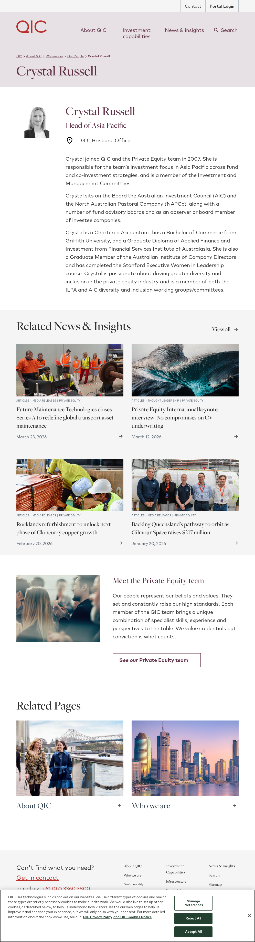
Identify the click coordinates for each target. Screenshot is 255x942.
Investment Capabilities (175, 868)
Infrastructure (176, 881)
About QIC (133, 865)
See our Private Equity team (153, 660)
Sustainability (134, 884)
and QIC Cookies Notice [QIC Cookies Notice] (132, 919)
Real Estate (174, 890)
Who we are (133, 875)
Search (214, 875)
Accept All (193, 934)
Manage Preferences (193, 905)
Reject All (193, 920)
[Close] (249, 918)
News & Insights (222, 865)
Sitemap (215, 884)
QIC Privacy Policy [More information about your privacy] (97, 919)
